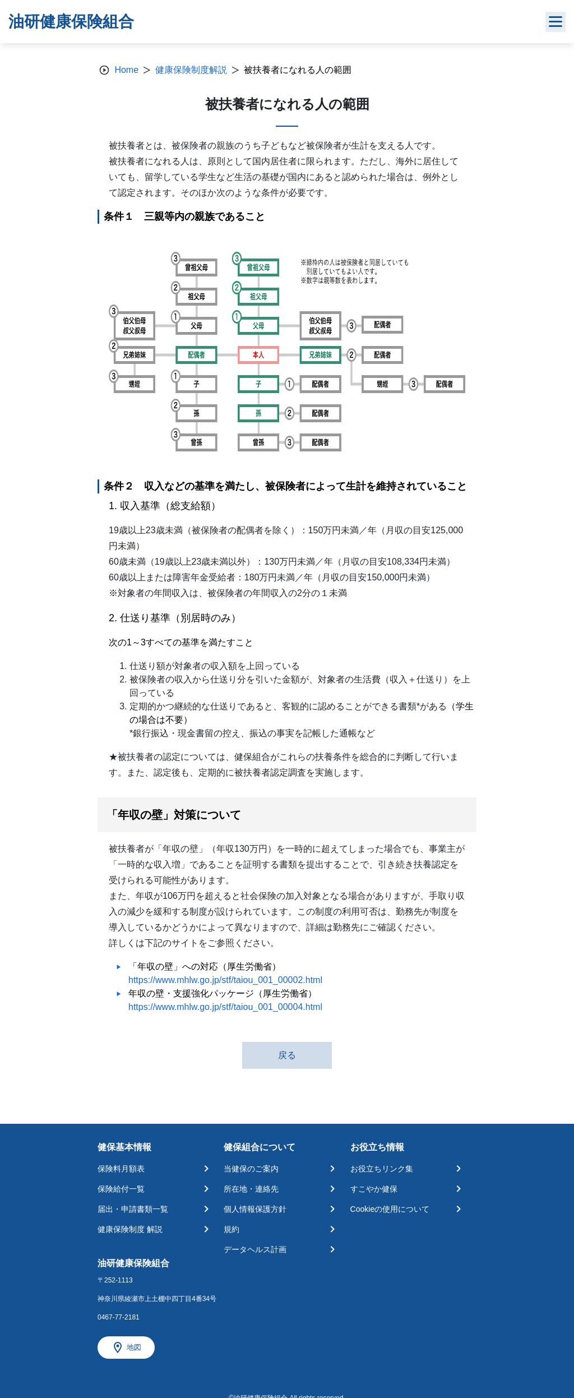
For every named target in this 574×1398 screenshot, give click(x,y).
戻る (287, 1055)
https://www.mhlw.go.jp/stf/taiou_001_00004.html (225, 1007)
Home (126, 70)
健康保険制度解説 (191, 70)
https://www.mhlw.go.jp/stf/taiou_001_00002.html (225, 980)
